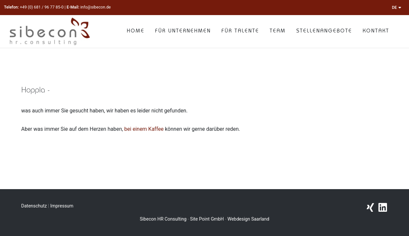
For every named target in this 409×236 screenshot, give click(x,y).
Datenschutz (34, 205)
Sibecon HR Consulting (163, 219)
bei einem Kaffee (144, 129)
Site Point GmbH (207, 219)
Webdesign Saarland (248, 219)
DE (396, 7)
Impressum (61, 205)
